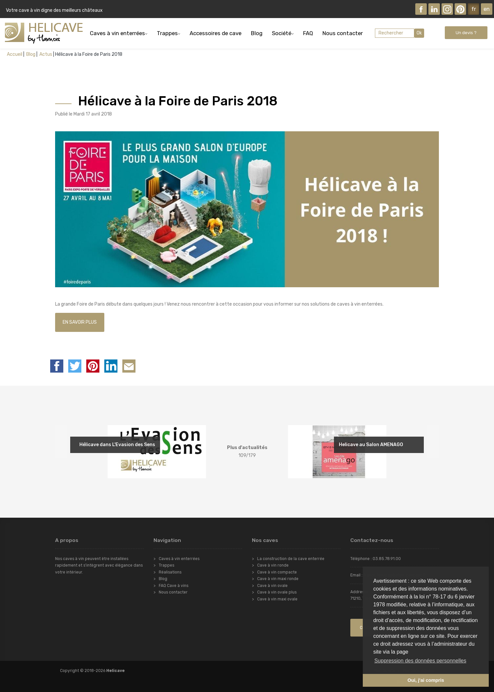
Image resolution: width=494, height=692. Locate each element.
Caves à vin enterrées (179, 558)
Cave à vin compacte (277, 572)
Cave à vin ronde (273, 565)
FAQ (308, 33)
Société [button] (281, 33)
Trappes (166, 565)
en (487, 9)
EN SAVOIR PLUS (80, 322)
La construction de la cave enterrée (290, 558)
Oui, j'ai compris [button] (425, 680)
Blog (256, 33)
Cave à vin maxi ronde (277, 578)
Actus (45, 54)
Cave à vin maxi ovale (277, 599)
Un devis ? (466, 32)
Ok (419, 33)
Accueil (14, 54)
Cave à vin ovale (272, 585)
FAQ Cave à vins (173, 585)
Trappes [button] (167, 33)
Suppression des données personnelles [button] (420, 660)
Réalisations (170, 572)
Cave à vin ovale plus (277, 592)
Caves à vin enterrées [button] (117, 33)
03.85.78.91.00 (387, 558)
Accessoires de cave (215, 33)
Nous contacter (342, 33)
